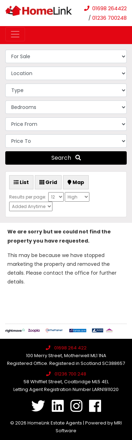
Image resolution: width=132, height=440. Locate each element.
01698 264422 (109, 8)
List (21, 182)
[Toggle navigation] (15, 34)
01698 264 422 (70, 347)
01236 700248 (109, 18)
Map (76, 182)
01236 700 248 (70, 374)
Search (66, 158)
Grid (48, 182)
